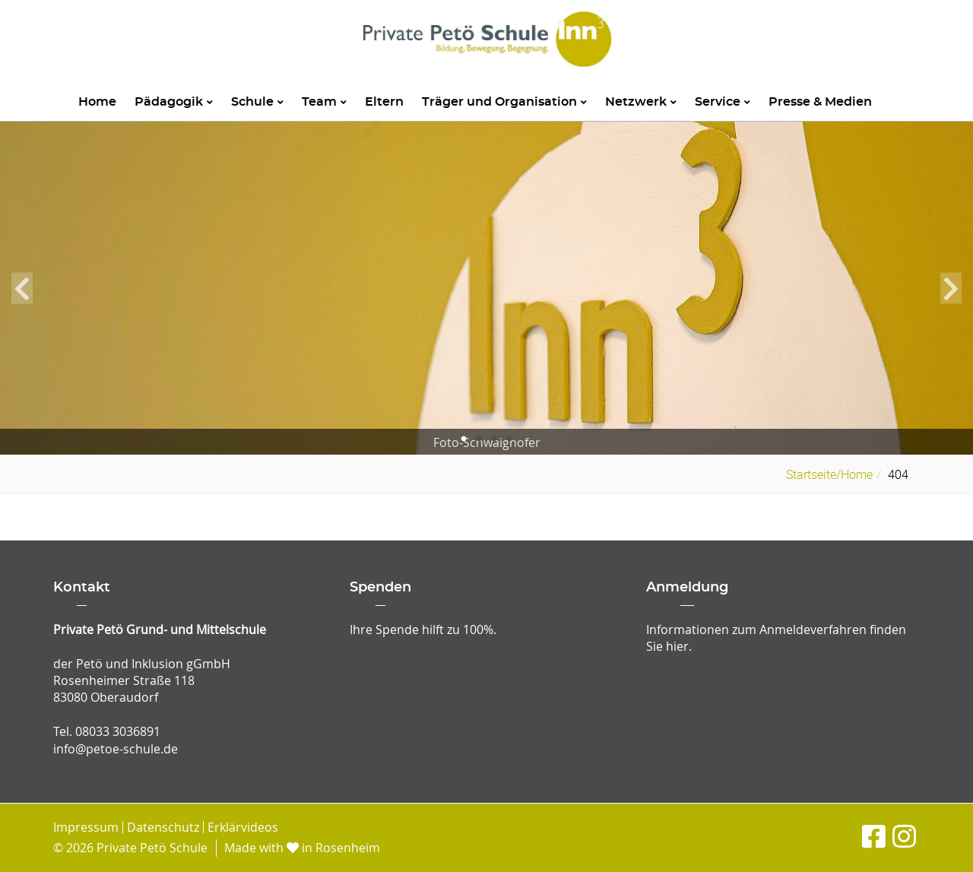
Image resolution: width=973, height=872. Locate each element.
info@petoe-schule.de (115, 748)
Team (324, 102)
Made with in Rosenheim (302, 847)
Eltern (384, 102)
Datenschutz (163, 827)
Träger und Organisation (504, 102)
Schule (257, 102)
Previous (22, 287)
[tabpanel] (486, 288)
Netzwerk (641, 102)
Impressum (86, 827)
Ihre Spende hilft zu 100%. (423, 629)
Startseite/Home (829, 474)
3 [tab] (494, 439)
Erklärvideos (243, 827)
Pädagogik (174, 102)
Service (722, 102)
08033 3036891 (117, 731)
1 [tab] (463, 439)
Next (951, 287)
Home (97, 102)
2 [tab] (478, 439)
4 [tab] (509, 439)
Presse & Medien (820, 102)
